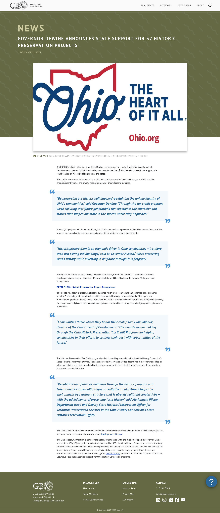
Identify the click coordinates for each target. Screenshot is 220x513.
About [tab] (200, 5)
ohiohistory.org (113, 453)
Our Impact (127, 499)
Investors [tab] (165, 5)
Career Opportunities (93, 499)
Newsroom (88, 488)
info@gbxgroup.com (166, 493)
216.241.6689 (163, 488)
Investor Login (129, 488)
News (42, 156)
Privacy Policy (57, 500)
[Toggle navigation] (210, 5)
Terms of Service (41, 500)
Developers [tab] (184, 5)
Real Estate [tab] (147, 5)
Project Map (128, 493)
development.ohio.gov (111, 434)
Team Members (90, 493)
